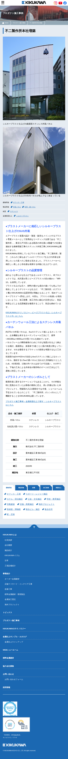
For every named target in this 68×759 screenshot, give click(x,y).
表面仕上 (58, 487)
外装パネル (17, 207)
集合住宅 (49, 509)
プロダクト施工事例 (19, 23)
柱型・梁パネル (30, 207)
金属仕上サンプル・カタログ (15, 637)
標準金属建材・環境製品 (15, 594)
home (6, 23)
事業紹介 (6, 574)
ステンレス (14, 211)
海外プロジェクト (47, 504)
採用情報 (6, 687)
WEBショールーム (10, 650)
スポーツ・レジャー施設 (37, 494)
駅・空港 (11, 514)
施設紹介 (8, 550)
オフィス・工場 (18, 202)
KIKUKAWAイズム (12, 555)
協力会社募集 (8, 666)
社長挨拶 (8, 540)
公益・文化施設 (35, 499)
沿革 (6, 560)
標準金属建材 (8, 658)
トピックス (7, 612)
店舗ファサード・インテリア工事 (18, 584)
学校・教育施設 (54, 499)
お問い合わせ (8, 674)
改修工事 (8, 589)
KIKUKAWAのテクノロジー (14, 629)
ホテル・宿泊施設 (15, 499)
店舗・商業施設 (27, 504)
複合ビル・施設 (33, 509)
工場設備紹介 (10, 566)
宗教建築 (11, 504)
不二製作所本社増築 (36, 23)
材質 (33, 487)
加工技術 (46, 487)
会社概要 (8, 545)
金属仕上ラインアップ (14, 642)
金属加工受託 (10, 599)
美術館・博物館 (14, 509)
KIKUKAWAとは (10, 535)
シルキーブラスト (22, 216)
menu (3, 3)
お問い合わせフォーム (14, 679)
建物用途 (9, 487)
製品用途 (21, 487)
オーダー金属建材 (12, 579)
